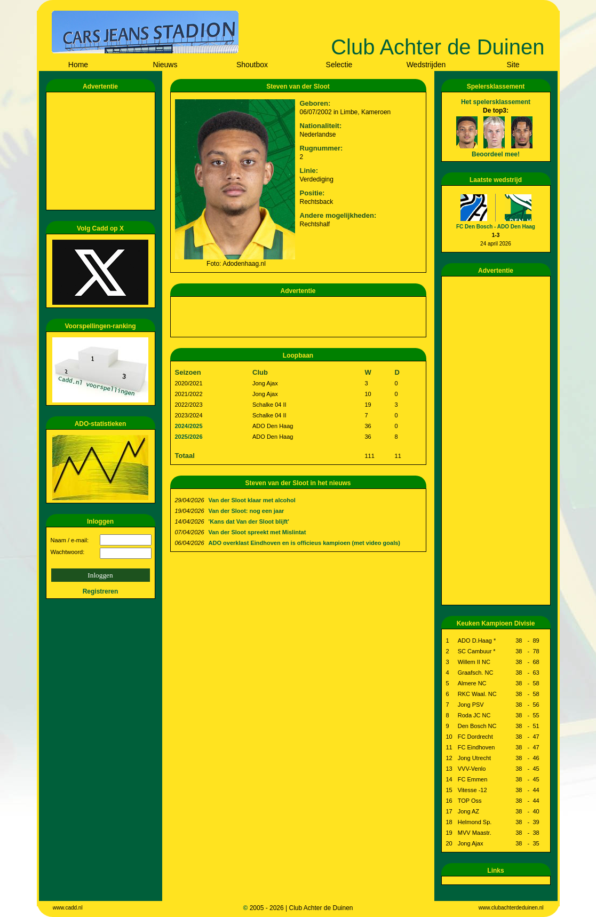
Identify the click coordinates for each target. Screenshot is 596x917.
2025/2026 (189, 436)
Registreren (100, 591)
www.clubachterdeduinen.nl (511, 908)
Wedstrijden (426, 64)
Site (512, 64)
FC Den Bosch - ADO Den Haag (495, 227)
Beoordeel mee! (496, 154)
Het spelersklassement (495, 102)
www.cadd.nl (68, 908)
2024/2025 (189, 426)
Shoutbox (252, 64)
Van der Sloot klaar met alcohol (252, 500)
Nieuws (165, 64)
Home (78, 64)
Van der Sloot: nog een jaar (246, 511)
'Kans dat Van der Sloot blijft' (249, 521)
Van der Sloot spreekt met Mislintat (257, 532)
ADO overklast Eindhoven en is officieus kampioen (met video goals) (304, 543)
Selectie (339, 64)
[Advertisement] (102, 151)
